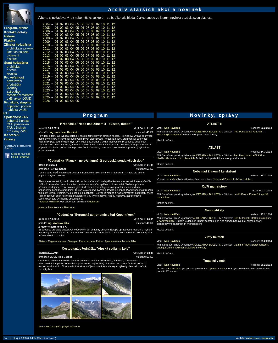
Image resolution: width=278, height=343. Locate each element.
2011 (46, 48)
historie (12, 59)
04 (72, 24)
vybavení (13, 55)
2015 (46, 62)
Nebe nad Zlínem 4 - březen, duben (232, 179)
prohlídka (20, 48)
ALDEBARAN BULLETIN (207, 131)
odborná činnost (18, 120)
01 (56, 24)
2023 (46, 90)
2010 (46, 45)
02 (62, 24)
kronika (12, 73)
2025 (46, 97)
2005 (46, 27)
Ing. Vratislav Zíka (58, 223)
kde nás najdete (18, 52)
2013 (46, 55)
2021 (46, 83)
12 (113, 24)
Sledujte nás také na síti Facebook (20, 155)
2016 (46, 66)
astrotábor (14, 91)
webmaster (268, 338)
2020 (46, 80)
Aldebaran (92, 201)
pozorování (14, 81)
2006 (46, 31)
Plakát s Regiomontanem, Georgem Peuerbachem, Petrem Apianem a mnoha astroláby (87, 241)
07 (87, 24)
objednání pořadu (19, 106)
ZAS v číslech (16, 127)
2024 (46, 94)
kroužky (12, 88)
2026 (46, 100)
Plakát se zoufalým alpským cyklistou (59, 326)
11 (108, 24)
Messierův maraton (20, 95)
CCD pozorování (18, 124)
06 (82, 24)
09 (98, 24)
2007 (46, 34)
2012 (46, 52)
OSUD (26, 98)
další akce (14, 98)
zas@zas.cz (253, 338)
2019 (46, 76)
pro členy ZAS (16, 131)
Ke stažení (172, 179)
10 (103, 24)
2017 (46, 69)
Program (10, 28)
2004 (46, 24)
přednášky (14, 84)
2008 (46, 38)
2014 (46, 59)
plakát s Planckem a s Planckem (56, 207)
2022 (46, 87)
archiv (23, 28)
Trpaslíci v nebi (216, 268)
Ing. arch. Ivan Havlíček (63, 132)
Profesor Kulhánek (48, 201)
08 (92, 24)
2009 (46, 41)
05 (77, 24)
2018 (46, 73)
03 (67, 24)
